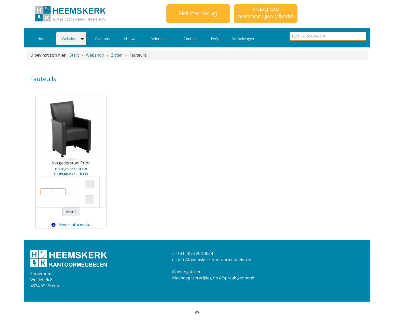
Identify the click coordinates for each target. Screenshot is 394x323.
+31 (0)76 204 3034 (195, 253)
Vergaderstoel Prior (71, 163)
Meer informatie (70, 225)
